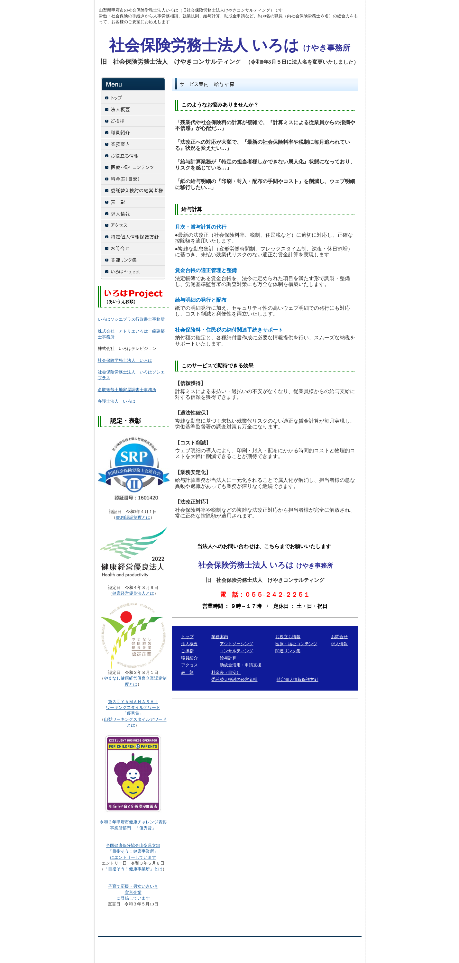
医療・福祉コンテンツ (296, 643)
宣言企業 (133, 892)
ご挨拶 (187, 650)
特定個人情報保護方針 (297, 679)
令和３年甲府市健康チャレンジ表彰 (133, 822)
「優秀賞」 (133, 707)
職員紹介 (189, 658)
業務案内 (219, 636)
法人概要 (189, 643)
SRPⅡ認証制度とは (133, 517)
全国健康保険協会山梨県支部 (133, 845)
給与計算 (228, 658)
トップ (187, 636)
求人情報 (339, 643)
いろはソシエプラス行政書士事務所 (131, 319)
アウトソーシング (236, 643)
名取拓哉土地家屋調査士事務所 (127, 389)
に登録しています (133, 898)
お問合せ (339, 636)
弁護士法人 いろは (116, 401)
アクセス (189, 665)
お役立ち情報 (287, 636)
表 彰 (187, 672)
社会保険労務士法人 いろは (125, 360)
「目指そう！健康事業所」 (133, 851)
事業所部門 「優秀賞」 (133, 828)
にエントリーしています (133, 857)
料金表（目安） (226, 672)
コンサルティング (236, 650)
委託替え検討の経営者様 (234, 679)
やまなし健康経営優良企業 (129, 678)
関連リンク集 (287, 650)
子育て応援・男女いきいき (133, 886)
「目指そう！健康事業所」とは (133, 869)
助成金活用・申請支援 (241, 665)
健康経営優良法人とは (133, 593)
